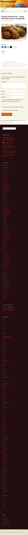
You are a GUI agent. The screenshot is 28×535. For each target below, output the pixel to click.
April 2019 (5, 201)
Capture (4, 345)
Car (3, 347)
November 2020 (6, 173)
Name (3, 91)
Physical (4, 446)
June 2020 (5, 178)
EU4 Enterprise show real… (9, 62)
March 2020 (5, 182)
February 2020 (6, 184)
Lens (4, 418)
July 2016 (5, 268)
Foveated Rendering (7, 383)
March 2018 (5, 225)
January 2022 (5, 171)
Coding (4, 353)
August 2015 (5, 292)
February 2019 (6, 206)
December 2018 (6, 210)
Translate (5, 491)
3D (3, 321)
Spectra (4, 476)
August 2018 (5, 214)
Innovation (5, 407)
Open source (5, 439)
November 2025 (6, 165)
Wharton (4, 508)
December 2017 (6, 231)
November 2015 (6, 285)
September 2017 (6, 238)
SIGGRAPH (5, 469)
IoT (3, 414)
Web (4, 506)
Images (4, 405)
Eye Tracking (5, 377)
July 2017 (5, 242)
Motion (4, 429)
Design (4, 364)
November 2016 (6, 259)
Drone (4, 366)
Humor (4, 398)
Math (4, 426)
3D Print (4, 323)
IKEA (11, 20)
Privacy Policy (4, 532)
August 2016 (5, 266)
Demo (4, 362)
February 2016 (6, 279)
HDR (3, 392)
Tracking (4, 489)
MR (3, 433)
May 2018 (5, 221)
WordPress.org (6, 523)
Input (4, 409)
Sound (4, 474)
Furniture (5, 386)
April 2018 (5, 223)
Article (4, 332)
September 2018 (6, 212)
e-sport (4, 368)
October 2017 (5, 236)
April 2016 (5, 274)
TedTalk (4, 484)
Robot (4, 461)
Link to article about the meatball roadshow (12, 40)
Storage (4, 478)
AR (3, 330)
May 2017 (5, 247)
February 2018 (6, 227)
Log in (4, 517)
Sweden (4, 480)
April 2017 (5, 249)
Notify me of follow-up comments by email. (13, 107)
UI (3, 493)
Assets (4, 334)
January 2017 (5, 255)
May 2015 (5, 298)
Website (3, 97)
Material (4, 424)
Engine (4, 373)
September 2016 (6, 264)
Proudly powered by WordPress (15, 532)
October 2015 (5, 287)
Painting (4, 441)
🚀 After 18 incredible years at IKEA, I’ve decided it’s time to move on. (9, 148)
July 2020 (5, 176)
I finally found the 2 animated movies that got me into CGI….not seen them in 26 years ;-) (14, 65)
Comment (4, 81)
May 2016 (5, 272)
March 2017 (5, 251)
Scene (4, 465)
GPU (4, 390)
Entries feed (5, 519)
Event (4, 375)
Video (4, 499)
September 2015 (6, 289)
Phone (4, 444)
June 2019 (5, 197)
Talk (3, 482)
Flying (4, 381)
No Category (5, 437)
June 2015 (5, 296)
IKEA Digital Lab (6, 403)
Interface (5, 411)
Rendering (5, 456)
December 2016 (6, 257)
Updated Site (5, 495)
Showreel (5, 467)
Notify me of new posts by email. (10, 110)
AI (3, 325)
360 (3, 319)
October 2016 (5, 262)
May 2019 (5, 199)
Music (4, 435)
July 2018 (5, 216)
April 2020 (5, 180)
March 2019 (5, 204)
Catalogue (5, 349)
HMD (4, 394)
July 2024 (5, 169)
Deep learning (6, 360)
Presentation (5, 448)
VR (3, 502)
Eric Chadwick (5, 307)
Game (4, 388)
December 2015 (6, 283)
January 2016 (5, 281)
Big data (4, 338)
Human (4, 396)
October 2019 (5, 191)
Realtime (4, 454)
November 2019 (6, 189)
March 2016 (5, 277)
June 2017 (5, 244)
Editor (4, 371)
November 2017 (6, 234)
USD (3, 497)
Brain (4, 340)
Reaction (4, 450)
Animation (5, 328)
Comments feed (6, 521)
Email (3, 94)
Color (4, 356)
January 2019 (5, 208)
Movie (4, 431)
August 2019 (5, 193)
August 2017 (5, 240)
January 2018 (5, 229)
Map (4, 422)
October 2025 (5, 167)
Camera (4, 343)
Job (3, 416)
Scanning (5, 463)
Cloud (4, 351)
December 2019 (6, 186)
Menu (2, 11)
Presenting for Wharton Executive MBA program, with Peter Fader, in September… (9, 139)
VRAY (4, 504)
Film (3, 379)
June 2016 (5, 270)
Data (4, 358)
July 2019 (5, 195)
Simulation (5, 471)
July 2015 (5, 294)
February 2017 (6, 253)
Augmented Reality (7, 336)
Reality (4, 452)
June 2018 (5, 219)
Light (4, 420)
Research (5, 459)
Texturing (5, 487)
